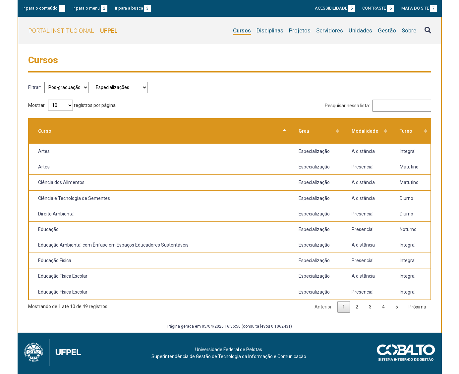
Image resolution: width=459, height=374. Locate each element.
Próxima (417, 306)
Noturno (408, 229)
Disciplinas (270, 30)
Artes (44, 151)
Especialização (314, 151)
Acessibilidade (335, 8)
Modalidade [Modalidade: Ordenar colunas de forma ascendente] (365, 131)
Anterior (323, 306)
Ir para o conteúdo (44, 8)
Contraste (378, 8)
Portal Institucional (73, 30)
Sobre (409, 30)
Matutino (409, 166)
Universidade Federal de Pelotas (228, 349)
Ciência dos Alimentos (61, 182)
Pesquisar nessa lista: (378, 105)
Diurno (406, 198)
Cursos (242, 30)
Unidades (360, 30)
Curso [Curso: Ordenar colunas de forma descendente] (44, 131)
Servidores (329, 30)
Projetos (300, 30)
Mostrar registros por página (72, 105)
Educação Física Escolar (62, 276)
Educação (48, 229)
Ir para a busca (133, 8)
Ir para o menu (90, 8)
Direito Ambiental (56, 213)
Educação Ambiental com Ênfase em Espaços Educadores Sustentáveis (113, 245)
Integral (408, 151)
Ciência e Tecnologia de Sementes (74, 198)
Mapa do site (419, 8)
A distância (363, 151)
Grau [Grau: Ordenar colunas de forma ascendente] (304, 131)
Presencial (362, 166)
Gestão (387, 30)
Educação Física (54, 260)
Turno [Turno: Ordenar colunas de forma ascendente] (406, 131)
